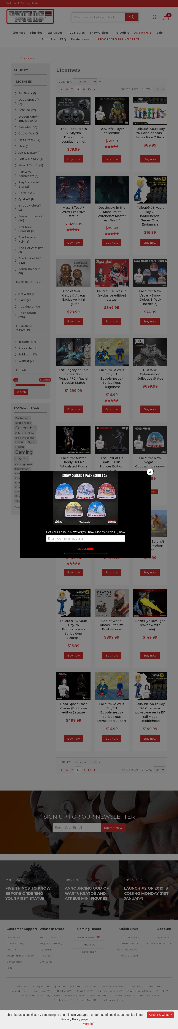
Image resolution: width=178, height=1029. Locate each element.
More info (89, 1024)
